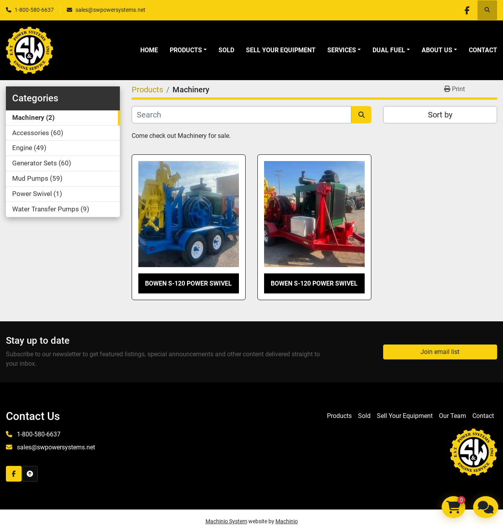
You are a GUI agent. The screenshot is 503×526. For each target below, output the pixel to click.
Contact (483, 50)
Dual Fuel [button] (389, 50)
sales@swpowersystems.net (110, 10)
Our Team (452, 416)
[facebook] (467, 10)
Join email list (439, 352)
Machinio (286, 521)
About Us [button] (437, 50)
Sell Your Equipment (281, 50)
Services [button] (341, 50)
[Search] (241, 114)
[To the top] (30, 474)
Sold (226, 50)
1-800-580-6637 (34, 10)
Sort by (440, 114)
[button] (188, 50)
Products (186, 50)
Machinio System (226, 521)
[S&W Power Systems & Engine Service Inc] (473, 451)
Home (149, 50)
